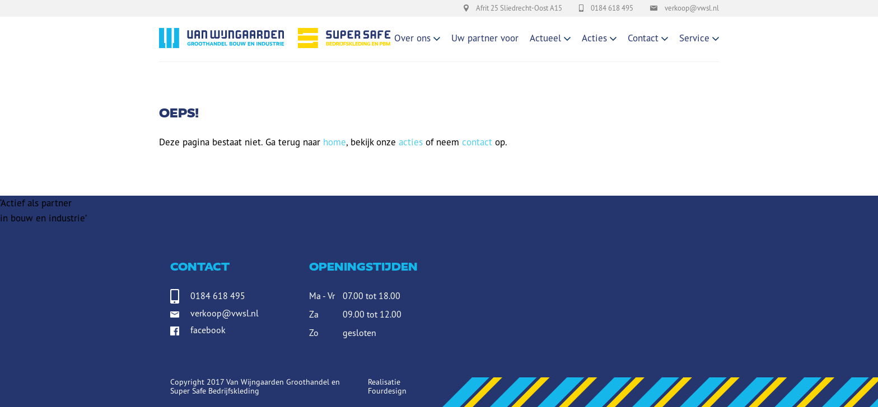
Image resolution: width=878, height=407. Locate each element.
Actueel (545, 38)
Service (694, 38)
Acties (594, 38)
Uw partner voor (485, 38)
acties (411, 142)
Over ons (412, 38)
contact (477, 142)
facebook (208, 331)
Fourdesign (387, 391)
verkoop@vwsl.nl (224, 313)
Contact (643, 38)
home (334, 142)
